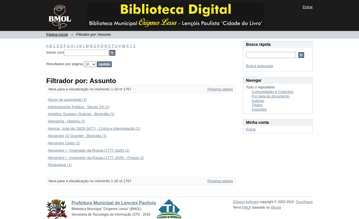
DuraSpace (304, 202)
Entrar (308, 7)
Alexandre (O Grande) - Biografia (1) (77, 136)
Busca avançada (259, 66)
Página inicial (57, 34)
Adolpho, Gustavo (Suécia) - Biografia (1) (81, 114)
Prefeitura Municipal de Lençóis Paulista (114, 202)
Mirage (276, 207)
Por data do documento (270, 96)
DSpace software (246, 202)
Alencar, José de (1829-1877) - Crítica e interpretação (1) (94, 128)
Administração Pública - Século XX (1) (78, 107)
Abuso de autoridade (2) (67, 99)
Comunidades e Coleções (272, 92)
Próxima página (220, 89)
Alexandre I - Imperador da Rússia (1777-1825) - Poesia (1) (96, 158)
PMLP (246, 207)
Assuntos (259, 109)
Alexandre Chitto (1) (64, 143)
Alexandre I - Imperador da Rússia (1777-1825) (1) (89, 150)
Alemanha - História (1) (66, 121)
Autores (258, 101)
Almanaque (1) (60, 165)
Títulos (257, 105)
